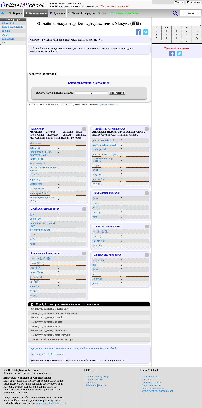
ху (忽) (33, 295)
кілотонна (35, 143)
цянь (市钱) (36, 272)
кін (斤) (96, 236)
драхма (96, 207)
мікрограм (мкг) (39, 193)
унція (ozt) (36, 218)
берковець (98, 260)
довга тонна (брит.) (103, 140)
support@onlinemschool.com (51, 403)
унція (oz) (97, 174)
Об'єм (5, 34)
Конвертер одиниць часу (45, 326)
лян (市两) (36, 267)
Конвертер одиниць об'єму (46, 321)
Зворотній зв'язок (151, 385)
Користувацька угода (153, 388)
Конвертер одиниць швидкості (49, 330)
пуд (94, 264)
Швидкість (8, 38)
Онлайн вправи (94, 379)
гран (32, 234)
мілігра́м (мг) (37, 188)
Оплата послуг (150, 376)
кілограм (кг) (37, 163)
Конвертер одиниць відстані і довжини (54, 313)
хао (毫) (34, 286)
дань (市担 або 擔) (40, 258)
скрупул (96, 212)
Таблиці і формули (96, 385)
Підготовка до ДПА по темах (46, 354)
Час (4, 42)
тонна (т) (35, 147)
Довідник (91, 382)
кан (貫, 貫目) (100, 231)
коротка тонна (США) (104, 144)
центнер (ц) (36, 158)
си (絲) (33, 290)
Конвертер (34, 73)
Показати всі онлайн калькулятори (52, 339)
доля (95, 283)
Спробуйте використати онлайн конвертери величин (65, 304)
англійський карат (40, 229)
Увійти (179, 2)
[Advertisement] (13, 95)
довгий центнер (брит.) (105, 154)
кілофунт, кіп (99, 149)
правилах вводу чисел (109, 104)
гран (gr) (97, 183)
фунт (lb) (97, 169)
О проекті (147, 379)
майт (32, 239)
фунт (32, 214)
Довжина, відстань (12, 26)
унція (95, 203)
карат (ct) (35, 179)
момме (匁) (98, 240)
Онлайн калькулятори (98, 376)
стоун (95, 165)
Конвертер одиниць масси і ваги (50, 308)
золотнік (97, 278)
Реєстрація (193, 2)
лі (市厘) (35, 281)
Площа (6, 30)
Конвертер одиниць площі (46, 317)
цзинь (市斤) (37, 263)
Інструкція (49, 73)
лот (94, 274)
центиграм (36, 183)
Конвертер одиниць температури (50, 334)
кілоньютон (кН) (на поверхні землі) (41, 153)
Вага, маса (8, 22)
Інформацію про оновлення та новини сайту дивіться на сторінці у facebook (73, 348)
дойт (32, 243)
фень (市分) (36, 277)
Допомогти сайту (151, 382)
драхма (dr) (98, 179)
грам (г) (34, 174)
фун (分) (97, 245)
